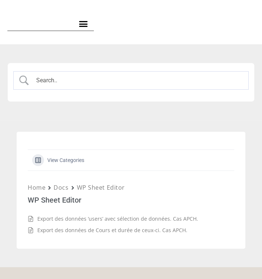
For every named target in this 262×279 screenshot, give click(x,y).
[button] (83, 24)
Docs (61, 187)
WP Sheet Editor (101, 187)
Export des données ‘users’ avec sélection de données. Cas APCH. (117, 218)
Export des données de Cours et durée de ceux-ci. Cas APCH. (112, 230)
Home (36, 187)
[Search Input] (138, 80)
